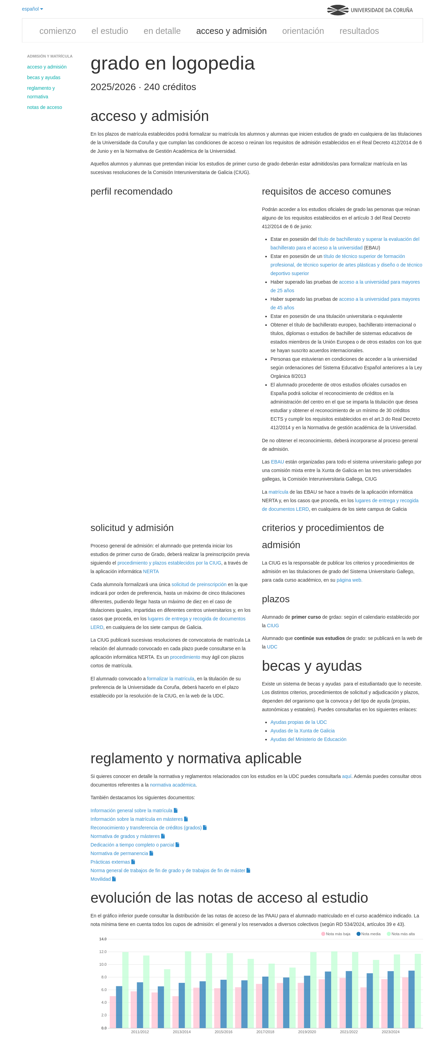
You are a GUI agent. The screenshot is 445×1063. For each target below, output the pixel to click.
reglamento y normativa (41, 92)
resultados (359, 31)
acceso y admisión (231, 31)
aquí (346, 776)
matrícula (278, 492)
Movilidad (103, 879)
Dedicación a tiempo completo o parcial (135, 845)
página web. (350, 580)
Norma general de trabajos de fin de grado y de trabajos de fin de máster (170, 870)
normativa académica (173, 785)
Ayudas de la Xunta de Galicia (302, 730)
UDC (272, 647)
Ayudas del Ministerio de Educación (308, 739)
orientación (303, 31)
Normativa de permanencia (122, 853)
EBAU (277, 462)
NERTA (151, 571)
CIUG (273, 625)
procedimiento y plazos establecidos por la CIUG (169, 563)
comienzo (57, 31)
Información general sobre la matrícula (134, 810)
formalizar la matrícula (170, 678)
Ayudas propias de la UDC (298, 722)
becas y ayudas (43, 77)
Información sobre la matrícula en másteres (139, 819)
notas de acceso (44, 107)
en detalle (162, 31)
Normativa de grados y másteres (128, 836)
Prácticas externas (113, 862)
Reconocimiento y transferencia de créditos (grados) (149, 827)
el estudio (110, 31)
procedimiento (185, 657)
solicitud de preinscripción (199, 584)
